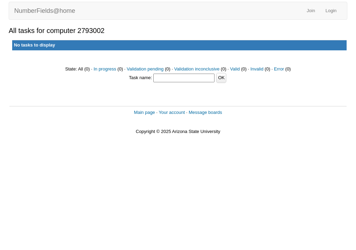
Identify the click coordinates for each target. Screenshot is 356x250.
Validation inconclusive (197, 69)
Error (279, 69)
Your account (172, 112)
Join (311, 10)
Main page (144, 112)
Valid (235, 69)
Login (331, 10)
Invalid (257, 69)
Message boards (205, 112)
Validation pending (145, 69)
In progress (105, 69)
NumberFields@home (44, 10)
